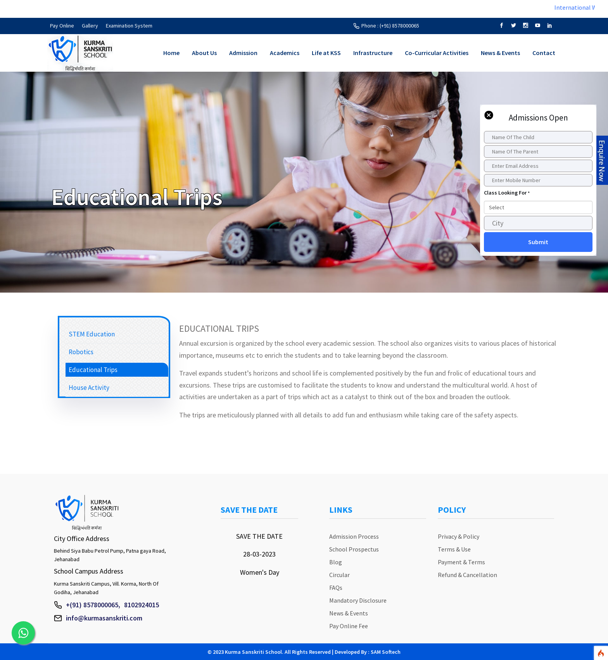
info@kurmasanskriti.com (104, 617)
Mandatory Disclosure (358, 600)
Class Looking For (507, 192)
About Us (204, 53)
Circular (339, 575)
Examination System (129, 25)
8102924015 (141, 604)
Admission (243, 53)
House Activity (89, 387)
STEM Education (92, 334)
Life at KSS (326, 53)
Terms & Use (454, 549)
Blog (335, 562)
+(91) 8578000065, (93, 604)
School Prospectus (354, 549)
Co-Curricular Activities (436, 53)
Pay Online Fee (348, 626)
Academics (284, 53)
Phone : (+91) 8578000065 (390, 25)
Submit (538, 242)
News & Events (500, 53)
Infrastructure (372, 53)
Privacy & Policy (458, 536)
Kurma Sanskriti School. (254, 651)
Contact (543, 53)
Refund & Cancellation (467, 575)
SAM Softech (386, 651)
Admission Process (354, 536)
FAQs (335, 587)
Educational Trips (93, 369)
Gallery (90, 25)
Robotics (81, 352)
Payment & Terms (461, 562)
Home (171, 53)
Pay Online (62, 25)
